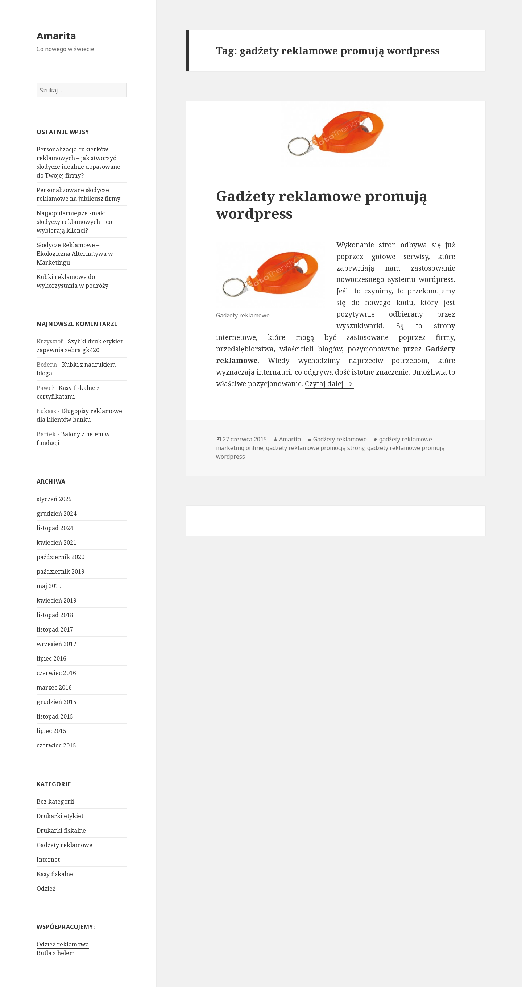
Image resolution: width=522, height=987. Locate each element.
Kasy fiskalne (55, 874)
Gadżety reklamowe (64, 845)
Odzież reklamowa (63, 944)
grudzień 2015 (56, 702)
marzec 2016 (54, 687)
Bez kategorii (55, 801)
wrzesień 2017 (56, 644)
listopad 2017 (55, 629)
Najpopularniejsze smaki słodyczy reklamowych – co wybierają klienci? (74, 221)
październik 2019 (60, 571)
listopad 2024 (55, 528)
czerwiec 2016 (56, 673)
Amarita (56, 35)
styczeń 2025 (54, 499)
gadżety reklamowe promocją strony (315, 448)
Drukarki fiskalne (61, 830)
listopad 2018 (55, 615)
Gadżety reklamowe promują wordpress (321, 204)
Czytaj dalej (329, 383)
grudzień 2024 (56, 513)
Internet (48, 859)
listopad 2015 (55, 716)
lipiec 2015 (51, 731)
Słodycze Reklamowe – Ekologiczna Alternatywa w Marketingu (75, 253)
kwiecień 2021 (56, 542)
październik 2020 (60, 557)
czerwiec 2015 (56, 745)
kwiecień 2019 (56, 600)
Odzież (46, 888)
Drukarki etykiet (60, 816)
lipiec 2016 (51, 658)
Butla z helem (56, 953)
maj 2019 (49, 586)
